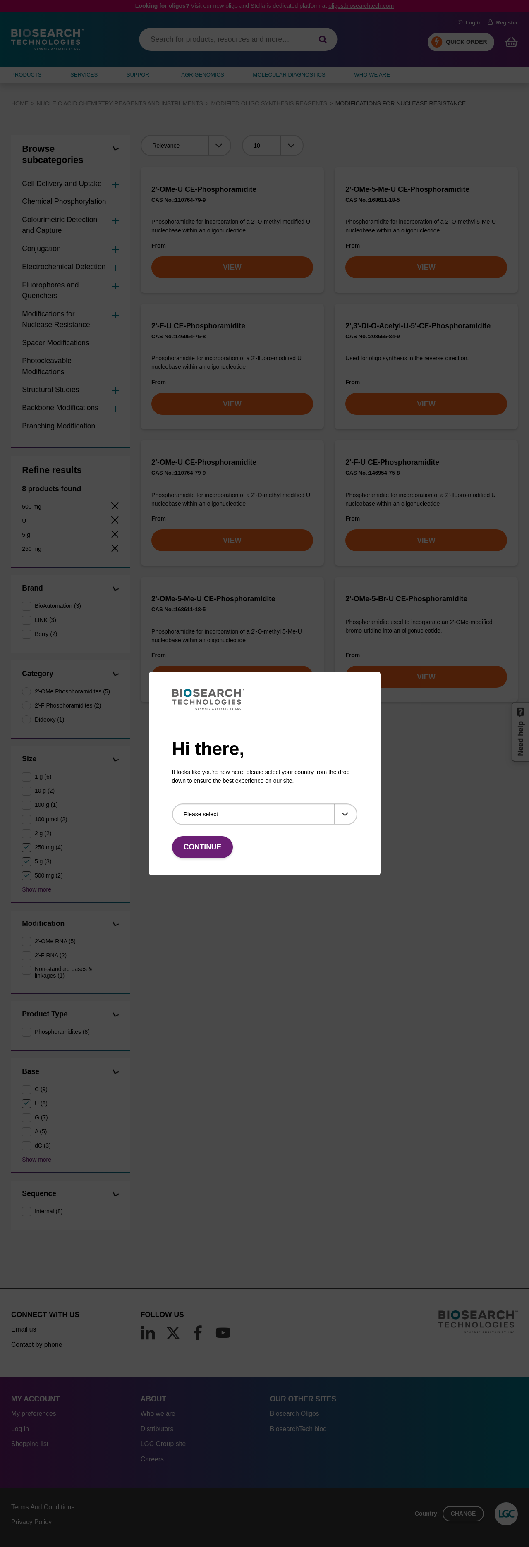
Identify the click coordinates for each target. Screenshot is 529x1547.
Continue (202, 847)
